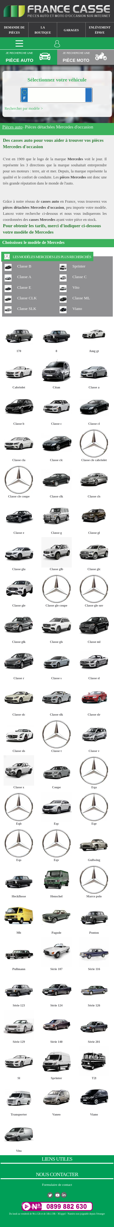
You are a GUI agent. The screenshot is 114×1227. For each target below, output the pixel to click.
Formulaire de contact (57, 1184)
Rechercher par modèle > (24, 108)
